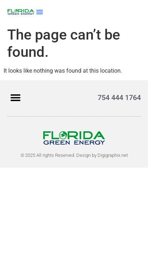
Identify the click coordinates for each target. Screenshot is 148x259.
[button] (39, 11)
